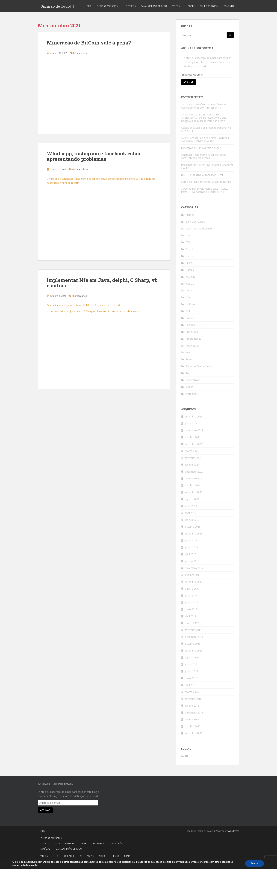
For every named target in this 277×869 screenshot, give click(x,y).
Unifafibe (69, 856)
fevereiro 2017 (193, 630)
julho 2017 (191, 595)
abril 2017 (190, 616)
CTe (188, 242)
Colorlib (211, 830)
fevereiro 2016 (193, 698)
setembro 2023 (193, 416)
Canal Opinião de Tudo (154, 6)
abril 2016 (190, 685)
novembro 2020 (194, 478)
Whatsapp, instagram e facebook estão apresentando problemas (93, 156)
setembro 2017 (193, 581)
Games (190, 269)
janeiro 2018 (192, 561)
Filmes (189, 256)
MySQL (190, 283)
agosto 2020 (192, 499)
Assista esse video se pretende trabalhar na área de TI (206, 129)
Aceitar (255, 863)
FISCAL (190, 263)
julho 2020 (191, 506)
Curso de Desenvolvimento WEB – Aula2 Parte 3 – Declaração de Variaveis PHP (204, 190)
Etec (56, 856)
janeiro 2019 (192, 519)
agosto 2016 (192, 657)
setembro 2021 (193, 444)
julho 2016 (191, 664)
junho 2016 (191, 671)
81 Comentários (79, 169)
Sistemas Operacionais (199, 366)
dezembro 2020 (194, 471)
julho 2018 (191, 540)
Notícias (130, 6)
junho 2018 (191, 547)
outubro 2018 (193, 526)
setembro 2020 (193, 492)
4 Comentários (79, 295)
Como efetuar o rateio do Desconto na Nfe (206, 181)
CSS (188, 235)
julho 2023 (191, 423)
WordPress (233, 830)
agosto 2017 (192, 588)
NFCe (189, 290)
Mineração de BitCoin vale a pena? (89, 42)
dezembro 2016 (194, 636)
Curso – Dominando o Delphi (70, 843)
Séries (189, 359)
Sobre (191, 6)
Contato (228, 6)
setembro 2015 (193, 733)
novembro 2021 (194, 430)
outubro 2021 (193, 437)
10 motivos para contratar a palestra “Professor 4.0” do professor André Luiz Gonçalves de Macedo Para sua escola (203, 118)
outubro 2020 (193, 485)
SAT (188, 352)
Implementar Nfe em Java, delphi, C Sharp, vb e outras (102, 283)
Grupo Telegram (209, 6)
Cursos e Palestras (106, 6)
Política (190, 318)
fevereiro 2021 (193, 457)
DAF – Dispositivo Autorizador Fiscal (202, 175)
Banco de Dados (195, 221)
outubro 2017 (193, 575)
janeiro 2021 (192, 464)
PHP (188, 311)
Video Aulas (192, 380)
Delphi (189, 249)
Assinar (188, 82)
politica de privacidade (175, 862)
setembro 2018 (193, 533)
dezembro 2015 (194, 712)
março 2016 (192, 692)
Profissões (192, 331)
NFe (188, 297)
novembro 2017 (194, 568)
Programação (193, 338)
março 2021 (192, 451)
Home (88, 6)
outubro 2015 (193, 726)
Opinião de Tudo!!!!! (57, 6)
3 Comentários (80, 53)
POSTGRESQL (194, 325)
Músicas (190, 276)
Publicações (192, 345)
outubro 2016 (193, 643)
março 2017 (192, 623)
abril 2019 (190, 513)
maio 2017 (191, 609)
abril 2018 (190, 554)
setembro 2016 (193, 650)
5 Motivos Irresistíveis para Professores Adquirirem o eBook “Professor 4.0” (203, 106)
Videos (175, 6)
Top (188, 373)
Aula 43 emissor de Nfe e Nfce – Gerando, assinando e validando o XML (205, 139)
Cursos (44, 843)
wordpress (192, 393)
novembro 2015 (194, 719)
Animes (190, 214)
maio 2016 (191, 678)
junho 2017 (191, 602)
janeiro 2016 (192, 705)
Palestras (98, 843)
